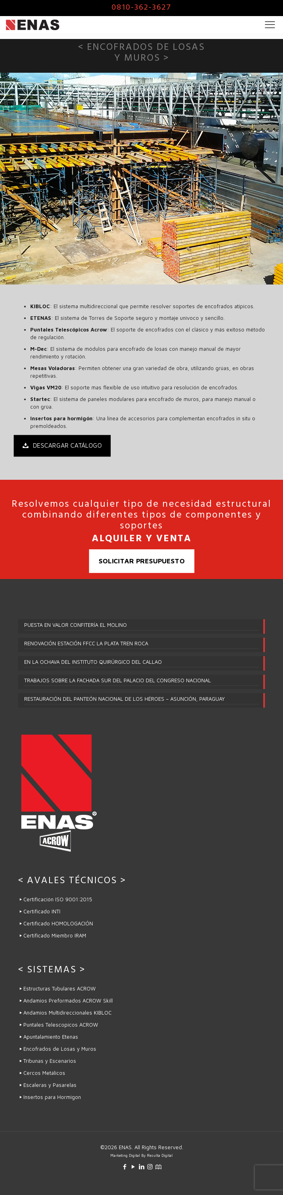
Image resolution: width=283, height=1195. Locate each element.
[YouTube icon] (133, 1166)
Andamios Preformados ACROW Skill (68, 1000)
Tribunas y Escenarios (49, 1061)
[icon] (158, 1166)
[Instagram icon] (150, 1166)
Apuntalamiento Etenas (50, 1036)
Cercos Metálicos (45, 1073)
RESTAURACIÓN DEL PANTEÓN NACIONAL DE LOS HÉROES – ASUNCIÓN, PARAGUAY (124, 699)
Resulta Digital (160, 1155)
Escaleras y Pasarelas (49, 1085)
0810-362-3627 (141, 8)
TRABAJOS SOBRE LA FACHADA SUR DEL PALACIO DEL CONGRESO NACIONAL (117, 680)
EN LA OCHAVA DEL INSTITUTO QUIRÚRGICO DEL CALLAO (93, 662)
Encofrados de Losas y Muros (59, 1049)
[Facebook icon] (125, 1166)
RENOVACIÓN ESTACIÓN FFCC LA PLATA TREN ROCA (86, 643)
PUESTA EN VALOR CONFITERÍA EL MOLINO (75, 625)
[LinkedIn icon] (141, 1166)
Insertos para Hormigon (52, 1097)
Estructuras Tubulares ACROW (59, 988)
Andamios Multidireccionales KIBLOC (67, 1012)
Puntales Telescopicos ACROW (60, 1024)
